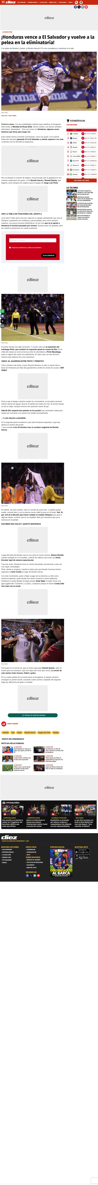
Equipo (56, 733)
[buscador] (76, 2)
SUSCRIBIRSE (48, 255)
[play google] (86, 851)
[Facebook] (27, 875)
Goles (20, 733)
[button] (2, 311)
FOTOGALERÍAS (12, 803)
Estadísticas (77, 120)
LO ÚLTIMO (72, 187)
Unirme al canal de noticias (35, 715)
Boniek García (30, 733)
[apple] (86, 857)
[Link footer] (9, 837)
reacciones (79, 818)
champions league (9, 818)
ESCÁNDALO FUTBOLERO (59, 818)
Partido (6, 733)
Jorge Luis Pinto (44, 733)
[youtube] (38, 875)
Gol (13, 733)
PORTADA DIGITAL (57, 847)
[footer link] (49, 842)
